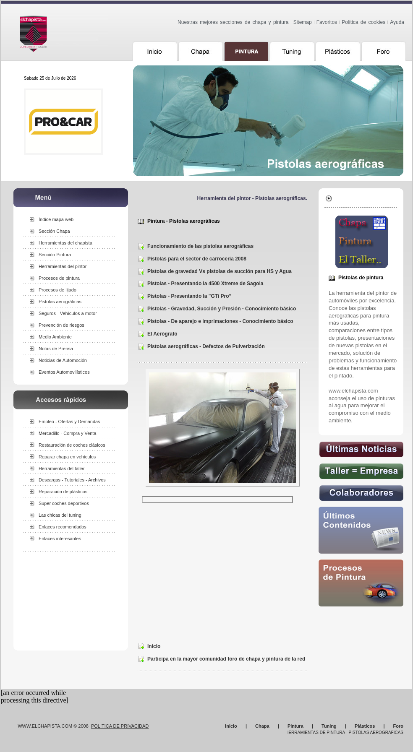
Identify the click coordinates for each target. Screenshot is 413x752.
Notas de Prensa (56, 348)
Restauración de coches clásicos (72, 445)
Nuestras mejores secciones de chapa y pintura (233, 22)
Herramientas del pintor (62, 266)
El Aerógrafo (162, 334)
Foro (398, 726)
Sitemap (302, 22)
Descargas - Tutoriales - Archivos (72, 479)
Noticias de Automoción (63, 360)
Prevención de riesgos (61, 325)
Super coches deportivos (64, 503)
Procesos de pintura (59, 278)
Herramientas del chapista (65, 242)
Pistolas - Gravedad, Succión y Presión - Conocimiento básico (221, 309)
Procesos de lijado (57, 289)
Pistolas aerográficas (60, 301)
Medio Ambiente (55, 336)
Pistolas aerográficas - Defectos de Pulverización (206, 346)
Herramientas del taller (62, 468)
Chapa (262, 726)
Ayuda (397, 22)
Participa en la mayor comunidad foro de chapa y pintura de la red (226, 659)
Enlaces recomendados (62, 526)
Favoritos (326, 22)
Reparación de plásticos (63, 491)
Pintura (295, 726)
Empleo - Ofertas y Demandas (69, 421)
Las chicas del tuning (60, 515)
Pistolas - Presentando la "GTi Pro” (189, 296)
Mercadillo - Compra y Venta (67, 433)
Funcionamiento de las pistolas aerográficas (200, 246)
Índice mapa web (56, 219)
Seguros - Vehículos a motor (68, 313)
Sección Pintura (55, 254)
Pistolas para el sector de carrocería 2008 (196, 259)
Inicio (153, 646)
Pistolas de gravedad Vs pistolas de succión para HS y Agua (219, 271)
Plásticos (365, 726)
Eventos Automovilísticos (64, 372)
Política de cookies (363, 22)
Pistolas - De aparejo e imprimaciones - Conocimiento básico (220, 321)
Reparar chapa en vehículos (67, 456)
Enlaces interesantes (60, 538)
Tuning (329, 726)
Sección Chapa (54, 231)
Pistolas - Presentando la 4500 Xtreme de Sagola (205, 283)
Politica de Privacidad (120, 726)
